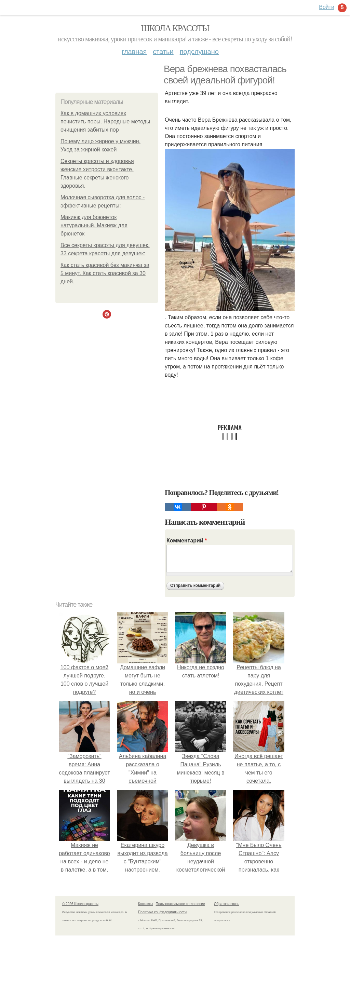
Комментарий (186, 540)
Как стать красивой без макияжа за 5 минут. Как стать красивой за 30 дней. (104, 273)
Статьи (163, 51)
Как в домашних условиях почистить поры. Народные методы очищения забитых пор (105, 121)
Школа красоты (175, 28)
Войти (326, 7)
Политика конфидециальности (162, 912)
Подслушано (199, 51)
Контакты (145, 904)
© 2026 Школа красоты (80, 904)
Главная (134, 51)
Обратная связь (226, 904)
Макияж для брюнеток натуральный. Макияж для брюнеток (93, 225)
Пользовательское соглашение (180, 904)
